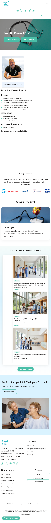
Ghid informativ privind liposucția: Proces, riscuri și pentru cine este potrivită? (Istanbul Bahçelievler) (25, 355)
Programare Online (7, 490)
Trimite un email (38, 478)
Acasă (5, 29)
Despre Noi (30, 445)
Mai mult (11, 289)
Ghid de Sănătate (32, 455)
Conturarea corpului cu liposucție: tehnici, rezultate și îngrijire (25, 320)
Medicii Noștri (5, 474)
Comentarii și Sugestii (7, 487)
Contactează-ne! (9, 391)
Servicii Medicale (6, 477)
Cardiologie (12, 29)
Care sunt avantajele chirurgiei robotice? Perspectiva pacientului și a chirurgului (22, 284)
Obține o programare (12, 39)
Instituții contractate (25, 174)
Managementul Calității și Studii (36, 449)
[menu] (47, 4)
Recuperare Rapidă (7, 484)
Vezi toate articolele (25, 369)
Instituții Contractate (7, 481)
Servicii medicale (29, 39)
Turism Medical (31, 452)
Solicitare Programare (8, 493)
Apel (38, 475)
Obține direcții (38, 482)
